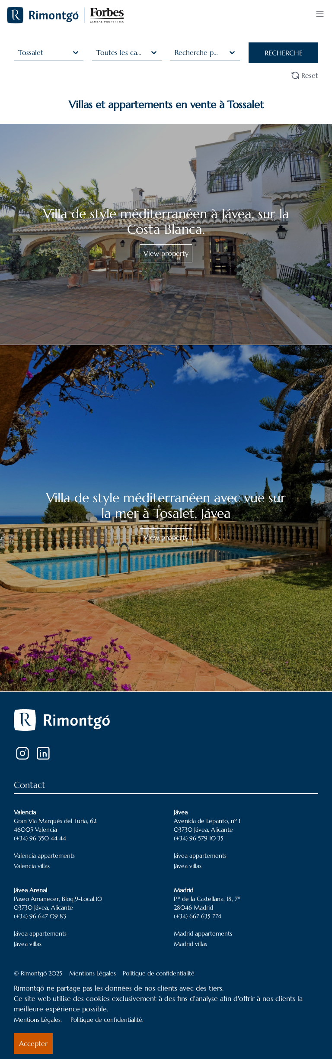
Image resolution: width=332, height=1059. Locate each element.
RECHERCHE (284, 52)
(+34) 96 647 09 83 (40, 916)
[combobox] (19, 52)
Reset (304, 75)
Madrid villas (190, 944)
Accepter (33, 1043)
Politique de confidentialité (159, 973)
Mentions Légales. (38, 1019)
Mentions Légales (92, 973)
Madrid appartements (203, 933)
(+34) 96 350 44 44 (40, 838)
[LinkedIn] (43, 753)
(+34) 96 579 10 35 (198, 838)
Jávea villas (187, 866)
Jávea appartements (200, 855)
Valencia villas (32, 866)
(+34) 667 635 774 (197, 916)
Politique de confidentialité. (107, 1019)
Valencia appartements (44, 855)
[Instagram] (22, 753)
